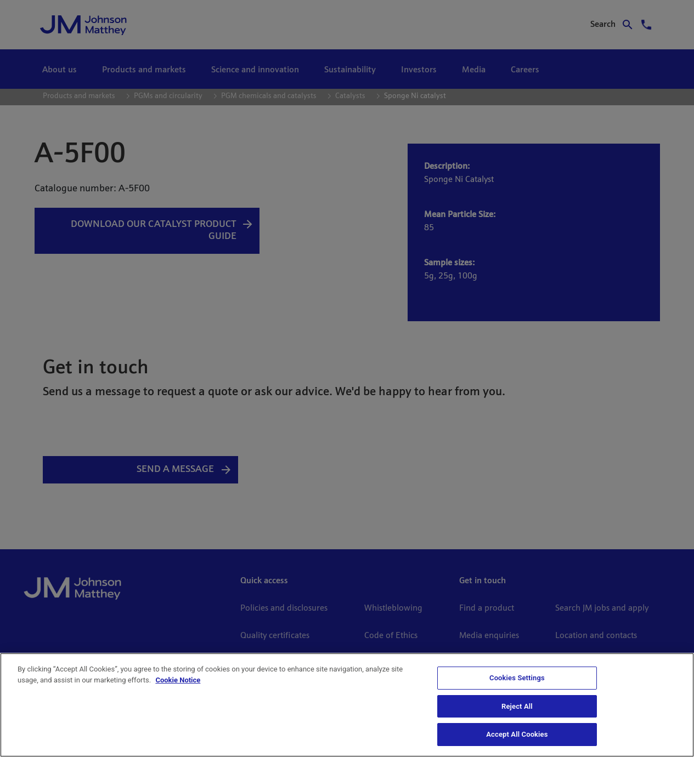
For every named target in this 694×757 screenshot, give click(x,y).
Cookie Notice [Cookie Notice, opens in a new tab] (177, 680)
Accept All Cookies (517, 734)
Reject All (517, 706)
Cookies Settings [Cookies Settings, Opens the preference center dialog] (517, 678)
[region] (347, 705)
